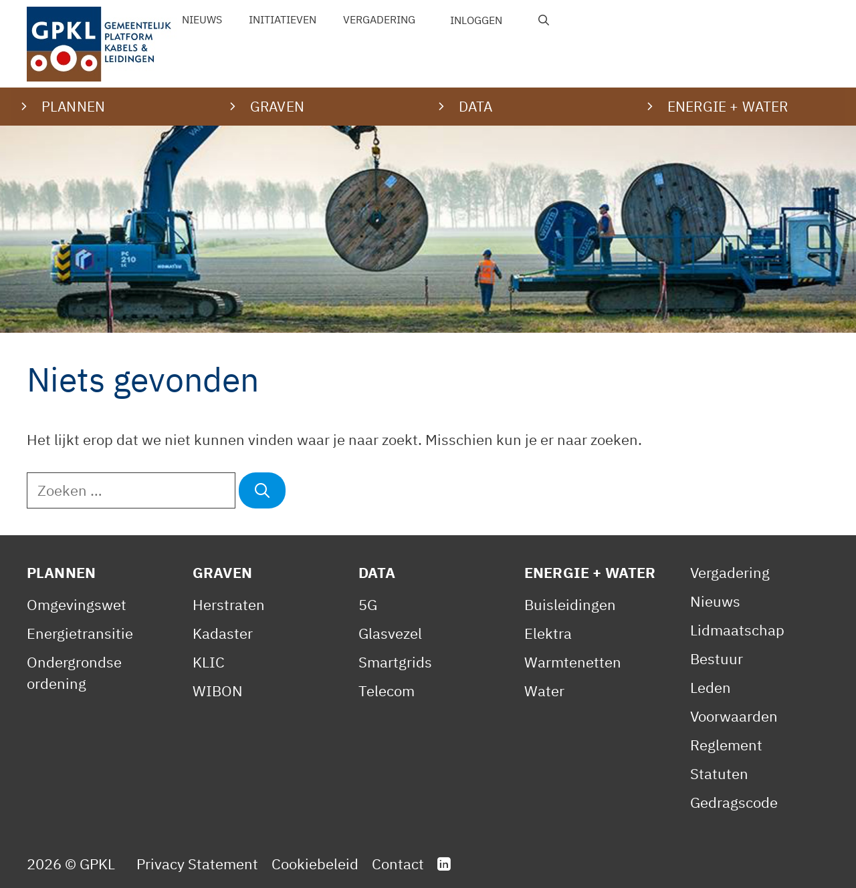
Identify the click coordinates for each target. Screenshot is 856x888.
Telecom (386, 690)
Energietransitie (80, 633)
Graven (222, 572)
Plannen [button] (73, 106)
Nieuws (202, 19)
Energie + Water (589, 572)
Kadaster (223, 633)
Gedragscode (734, 802)
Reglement (726, 744)
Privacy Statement (197, 863)
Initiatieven (282, 19)
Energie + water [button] (727, 106)
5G (367, 604)
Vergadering (379, 19)
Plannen (61, 572)
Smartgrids (395, 662)
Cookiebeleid (315, 863)
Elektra (548, 633)
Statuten (719, 773)
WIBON (218, 690)
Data (377, 572)
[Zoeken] (262, 490)
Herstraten (229, 604)
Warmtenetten (572, 662)
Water (544, 690)
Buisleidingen (570, 604)
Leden (710, 687)
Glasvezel (390, 633)
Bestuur (716, 658)
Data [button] (476, 106)
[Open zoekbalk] (544, 20)
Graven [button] (277, 106)
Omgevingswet (76, 604)
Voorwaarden (734, 716)
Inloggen (476, 20)
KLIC (209, 662)
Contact (398, 863)
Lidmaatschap (737, 629)
